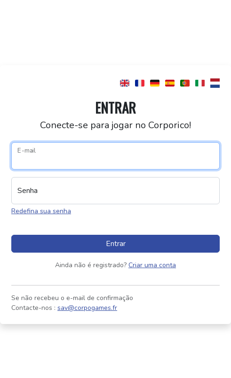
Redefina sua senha (41, 211)
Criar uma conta (152, 265)
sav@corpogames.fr (87, 307)
